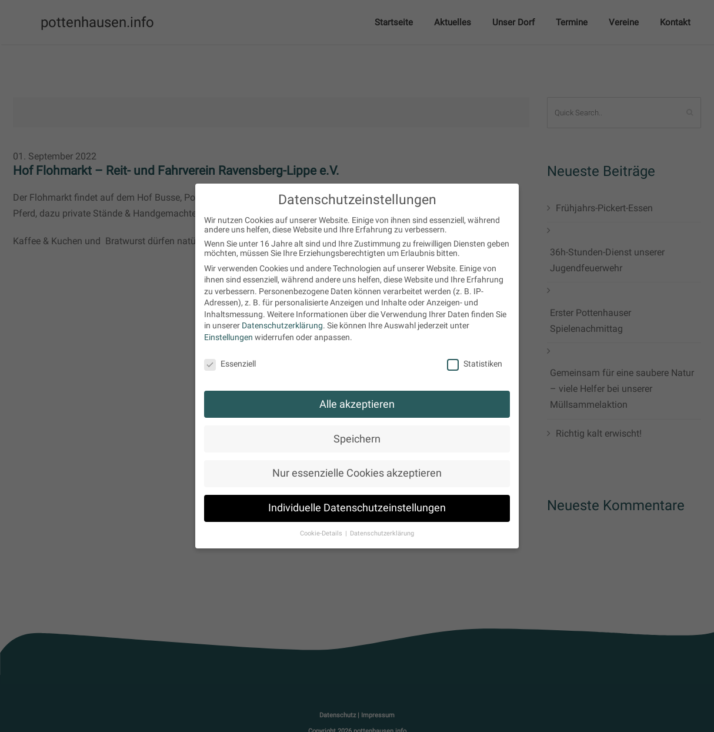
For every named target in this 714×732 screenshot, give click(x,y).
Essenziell (230, 363)
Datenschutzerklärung (282, 325)
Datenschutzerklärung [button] (382, 533)
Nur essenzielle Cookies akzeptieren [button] (357, 473)
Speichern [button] (357, 439)
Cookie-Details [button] (322, 533)
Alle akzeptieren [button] (357, 404)
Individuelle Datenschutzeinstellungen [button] (357, 508)
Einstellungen (228, 337)
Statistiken (474, 363)
